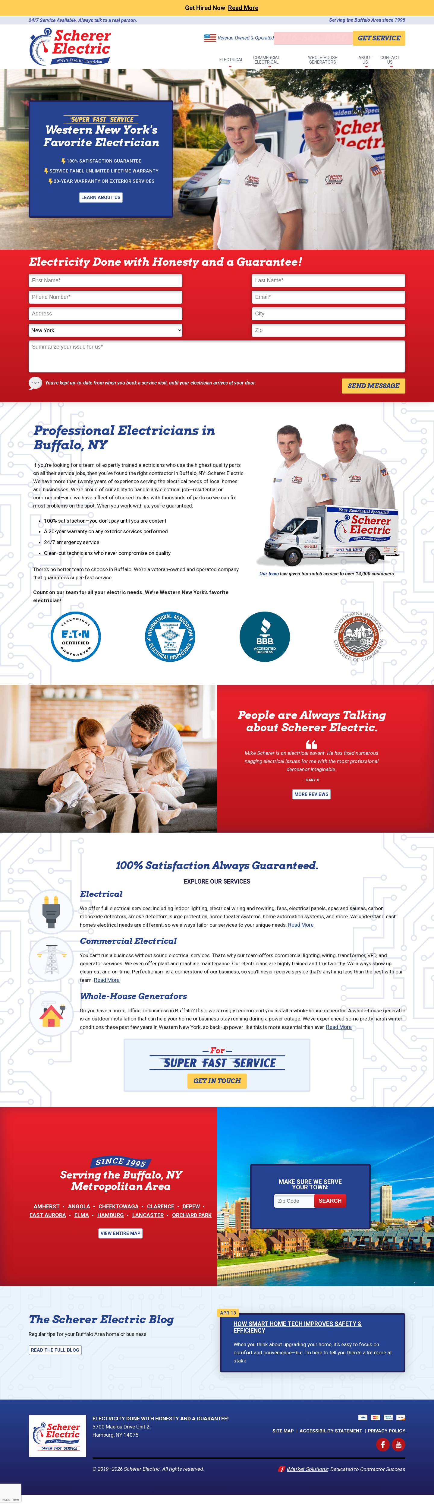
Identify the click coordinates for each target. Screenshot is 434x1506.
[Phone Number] (264, 280)
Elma (81, 1223)
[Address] (74, 297)
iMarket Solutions (305, 1479)
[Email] (360, 280)
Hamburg (110, 1223)
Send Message (373, 353)
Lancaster (148, 1223)
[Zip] (360, 297)
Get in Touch (217, 1086)
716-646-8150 (312, 38)
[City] (169, 297)
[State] (264, 297)
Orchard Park (192, 1223)
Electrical (101, 886)
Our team (269, 541)
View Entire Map (120, 1241)
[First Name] (74, 280)
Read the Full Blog (55, 1359)
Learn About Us (101, 198)
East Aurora (48, 1223)
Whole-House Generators (133, 991)
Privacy (6, 1499)
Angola (79, 1214)
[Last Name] (169, 280)
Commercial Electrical (128, 934)
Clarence (160, 1214)
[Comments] (217, 323)
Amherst (47, 1214)
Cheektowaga (119, 1214)
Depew (191, 1214)
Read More (325, 917)
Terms (16, 1499)
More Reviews (311, 783)
